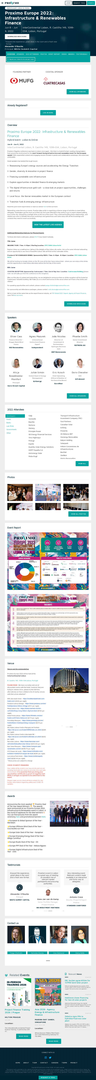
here (44, 206)
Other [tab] (8, 433)
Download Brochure (17, 36)
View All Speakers (78, 396)
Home (18, 1062)
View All (82, 463)
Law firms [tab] (10, 426)
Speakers (20, 54)
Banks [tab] (8, 423)
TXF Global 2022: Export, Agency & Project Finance (69, 293)
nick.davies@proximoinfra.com (58, 289)
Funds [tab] (8, 419)
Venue (64, 54)
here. (44, 817)
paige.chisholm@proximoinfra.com (57, 285)
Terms (64, 1062)
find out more (18, 295)
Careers (54, 1062)
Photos (43, 54)
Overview (11, 54)
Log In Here (48, 112)
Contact (44, 1062)
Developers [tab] (10, 416)
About (26, 1062)
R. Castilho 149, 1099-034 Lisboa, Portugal (22, 680)
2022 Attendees (32, 54)
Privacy (73, 1062)
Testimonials (81, 54)
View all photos (78, 514)
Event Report (54, 54)
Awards (71, 54)
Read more (23, 1036)
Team (34, 1062)
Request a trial (48, 1077)
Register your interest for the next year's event (21, 59)
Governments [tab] (11, 429)
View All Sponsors (77, 91)
